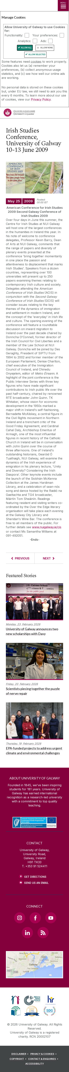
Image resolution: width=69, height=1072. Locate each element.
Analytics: (24, 41)
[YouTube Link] (50, 917)
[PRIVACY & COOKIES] (44, 1054)
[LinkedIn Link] (27, 932)
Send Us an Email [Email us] (36, 882)
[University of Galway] (19, 113)
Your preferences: (45, 35)
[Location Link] (34, 975)
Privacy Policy (41, 99)
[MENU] (63, 5)
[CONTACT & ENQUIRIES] (43, 1059)
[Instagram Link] (19, 917)
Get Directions (35, 876)
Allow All (26, 48)
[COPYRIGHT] (18, 1059)
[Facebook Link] (35, 917)
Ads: (43, 41)
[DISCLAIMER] (20, 1054)
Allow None (46, 48)
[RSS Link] (43, 932)
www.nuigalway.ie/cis (46, 527)
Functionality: (14, 35)
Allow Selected (36, 54)
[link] (15, 999)
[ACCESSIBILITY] (34, 1063)
